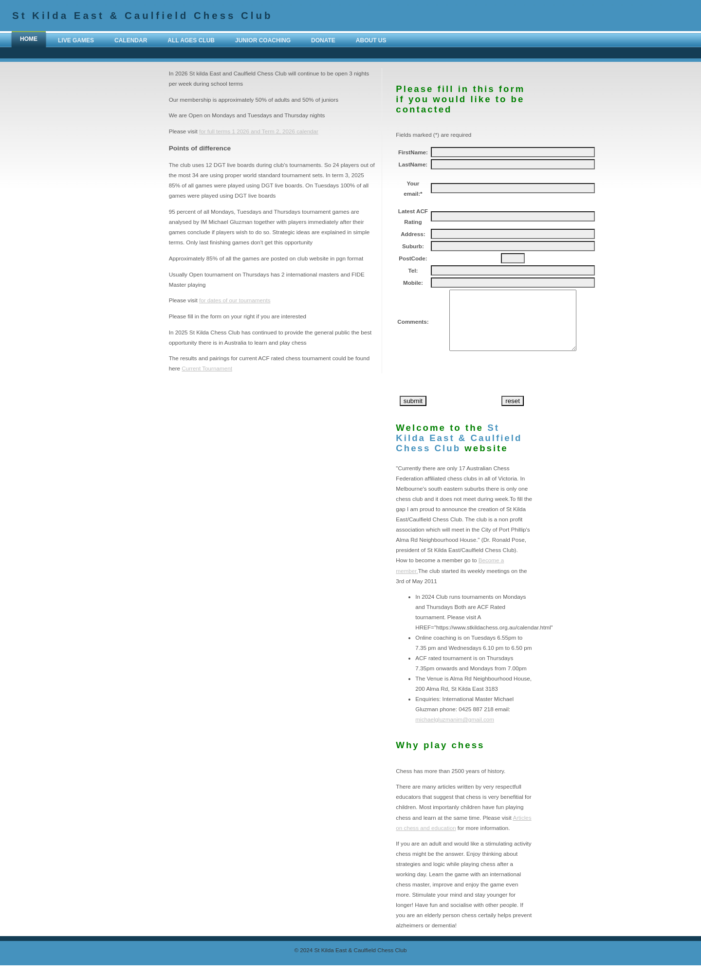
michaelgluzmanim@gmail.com (454, 731)
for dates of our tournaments (235, 300)
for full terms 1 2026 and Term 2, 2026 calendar (258, 131)
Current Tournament (207, 368)
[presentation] (505, 387)
